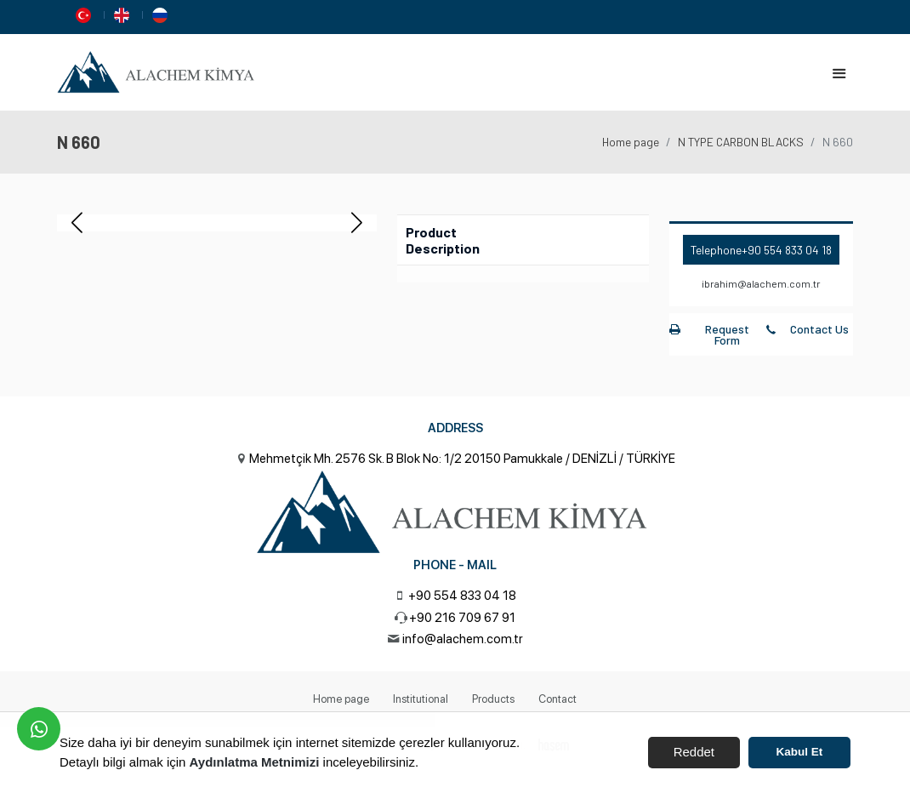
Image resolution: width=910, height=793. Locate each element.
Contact (557, 699)
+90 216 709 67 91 (462, 617)
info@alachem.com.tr (462, 639)
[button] (356, 223)
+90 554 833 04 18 (787, 249)
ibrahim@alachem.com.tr (761, 283)
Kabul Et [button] (799, 751)
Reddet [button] (694, 752)
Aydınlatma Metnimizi (255, 762)
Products (493, 699)
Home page (630, 141)
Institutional (420, 699)
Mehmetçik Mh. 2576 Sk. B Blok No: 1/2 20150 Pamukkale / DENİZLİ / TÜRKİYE (462, 458)
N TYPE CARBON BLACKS (741, 141)
